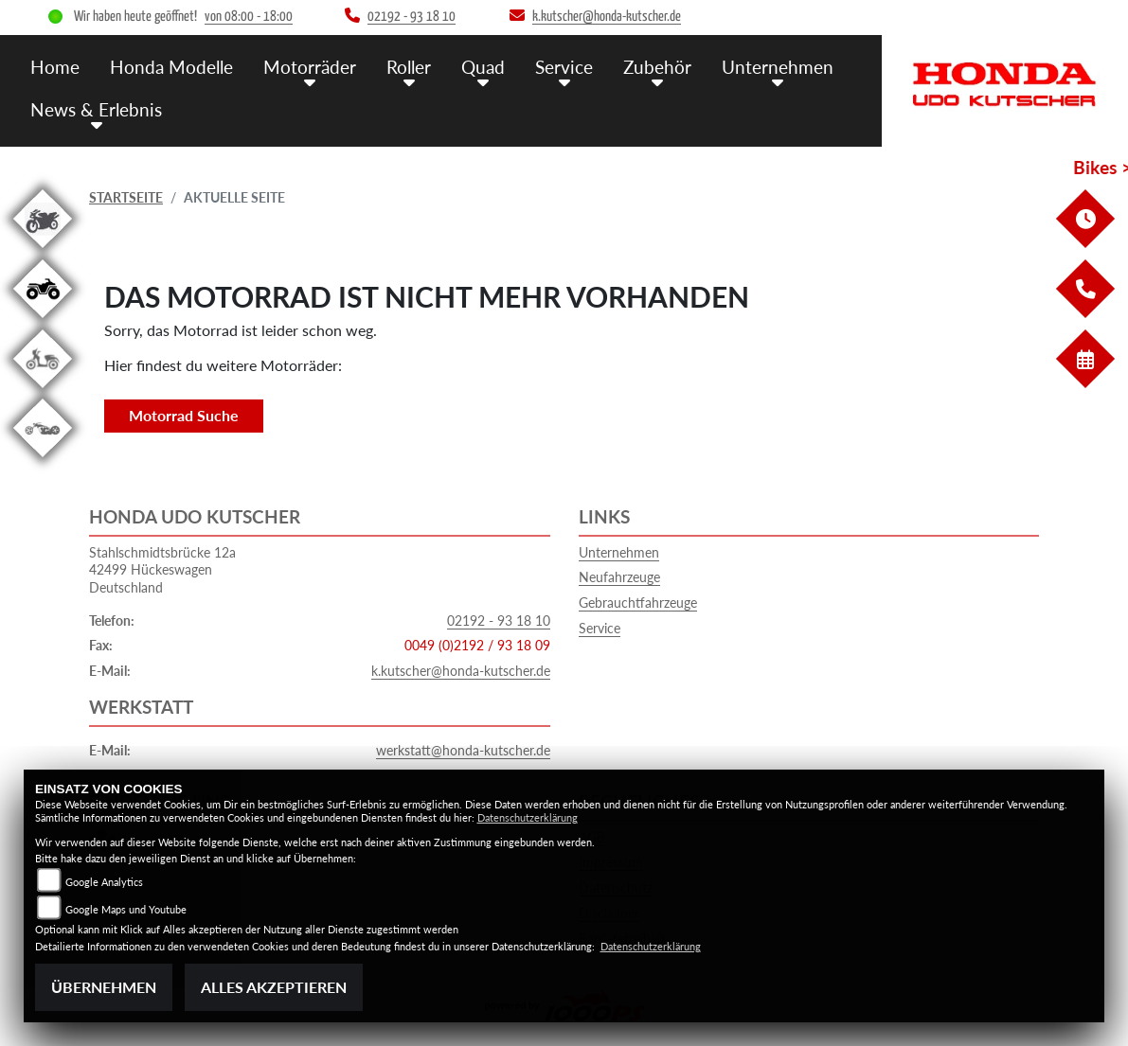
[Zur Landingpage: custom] (42, 461)
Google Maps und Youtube (126, 909)
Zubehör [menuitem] (657, 67)
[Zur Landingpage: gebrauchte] (42, 251)
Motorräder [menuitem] (309, 67)
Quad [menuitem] (483, 67)
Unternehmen (619, 552)
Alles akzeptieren (274, 987)
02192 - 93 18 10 (498, 620)
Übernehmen (103, 987)
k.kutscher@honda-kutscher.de (460, 671)
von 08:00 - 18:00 (249, 16)
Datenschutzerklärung (527, 817)
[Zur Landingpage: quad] (42, 321)
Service (599, 628)
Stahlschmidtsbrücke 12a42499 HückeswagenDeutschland (162, 569)
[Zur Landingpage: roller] (42, 391)
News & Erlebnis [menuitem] (96, 109)
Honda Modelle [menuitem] (171, 67)
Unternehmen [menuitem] (777, 67)
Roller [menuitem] (408, 67)
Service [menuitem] (564, 67)
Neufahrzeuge (619, 577)
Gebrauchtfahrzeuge (638, 602)
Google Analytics (104, 882)
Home (55, 67)
